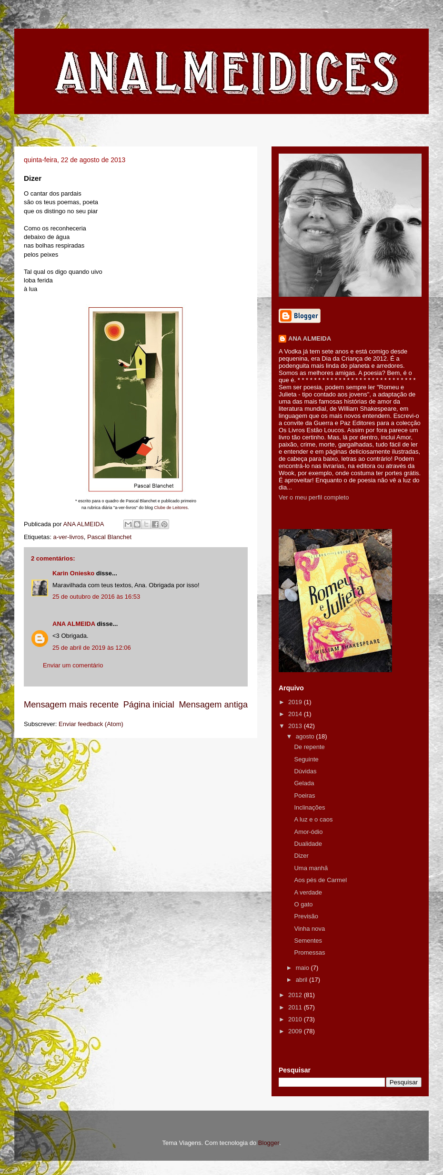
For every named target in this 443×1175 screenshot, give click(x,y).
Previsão (306, 916)
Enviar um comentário (73, 665)
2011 (296, 1007)
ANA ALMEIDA (73, 623)
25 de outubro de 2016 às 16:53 (96, 596)
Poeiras (304, 795)
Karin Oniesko (73, 573)
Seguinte (306, 759)
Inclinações (309, 807)
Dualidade (308, 843)
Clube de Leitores (171, 507)
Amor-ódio (308, 831)
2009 (296, 1031)
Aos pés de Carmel (320, 880)
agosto (306, 736)
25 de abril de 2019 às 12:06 (91, 647)
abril (302, 979)
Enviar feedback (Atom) (91, 724)
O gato (303, 904)
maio (303, 967)
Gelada (304, 783)
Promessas (309, 952)
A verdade (308, 892)
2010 (296, 1019)
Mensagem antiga (213, 704)
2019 (296, 702)
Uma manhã (311, 868)
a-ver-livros (68, 537)
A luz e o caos (313, 819)
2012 (296, 994)
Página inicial (148, 704)
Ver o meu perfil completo (314, 497)
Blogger (268, 1142)
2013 (296, 725)
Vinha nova (309, 928)
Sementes (308, 940)
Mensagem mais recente (71, 704)
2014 (296, 713)
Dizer (301, 855)
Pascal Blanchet (109, 537)
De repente (309, 746)
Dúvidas (305, 771)
